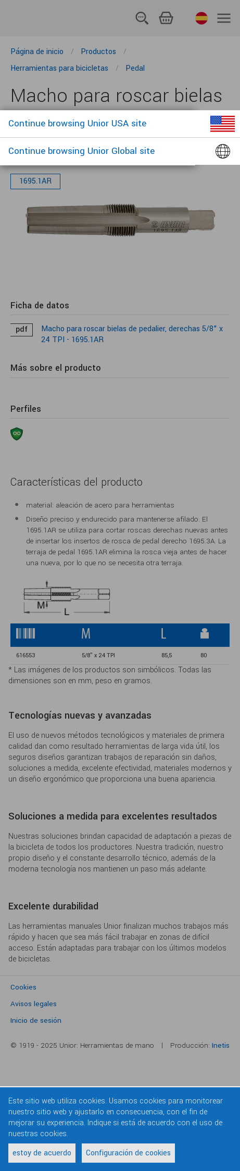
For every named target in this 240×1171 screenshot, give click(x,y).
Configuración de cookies (128, 1153)
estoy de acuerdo (41, 1153)
